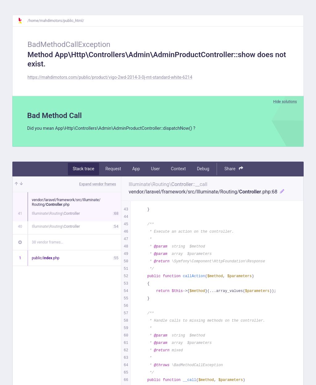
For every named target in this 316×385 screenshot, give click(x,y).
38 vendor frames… (47, 243)
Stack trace (83, 169)
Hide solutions (285, 101)
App (136, 169)
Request (113, 169)
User (155, 169)
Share (233, 169)
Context (178, 169)
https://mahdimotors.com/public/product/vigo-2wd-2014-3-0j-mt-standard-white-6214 (109, 77)
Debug (203, 169)
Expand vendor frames (97, 185)
